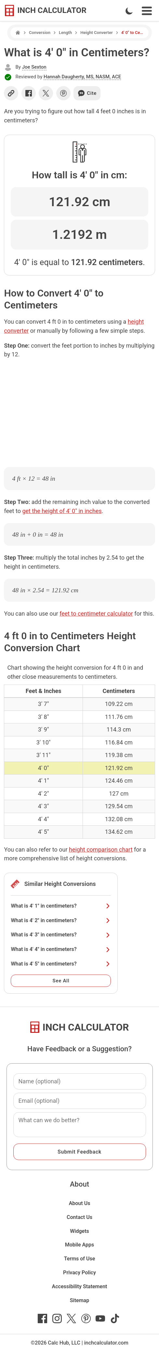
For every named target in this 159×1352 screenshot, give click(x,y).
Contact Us (79, 1217)
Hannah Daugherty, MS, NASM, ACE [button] (82, 77)
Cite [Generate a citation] (87, 93)
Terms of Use (79, 1259)
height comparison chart (101, 849)
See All (61, 981)
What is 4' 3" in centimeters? (61, 935)
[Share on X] (46, 93)
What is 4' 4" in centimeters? (61, 949)
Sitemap (79, 1300)
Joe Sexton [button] (34, 67)
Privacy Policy (79, 1272)
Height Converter (96, 32)
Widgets (79, 1231)
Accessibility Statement (79, 1286)
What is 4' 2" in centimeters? (61, 920)
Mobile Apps (79, 1245)
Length (65, 32)
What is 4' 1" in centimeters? (61, 906)
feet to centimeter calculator (96, 613)
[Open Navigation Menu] (146, 11)
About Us (79, 1203)
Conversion (39, 32)
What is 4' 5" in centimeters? (61, 964)
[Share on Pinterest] (63, 93)
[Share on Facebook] (28, 93)
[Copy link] (11, 93)
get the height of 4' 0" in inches (61, 511)
